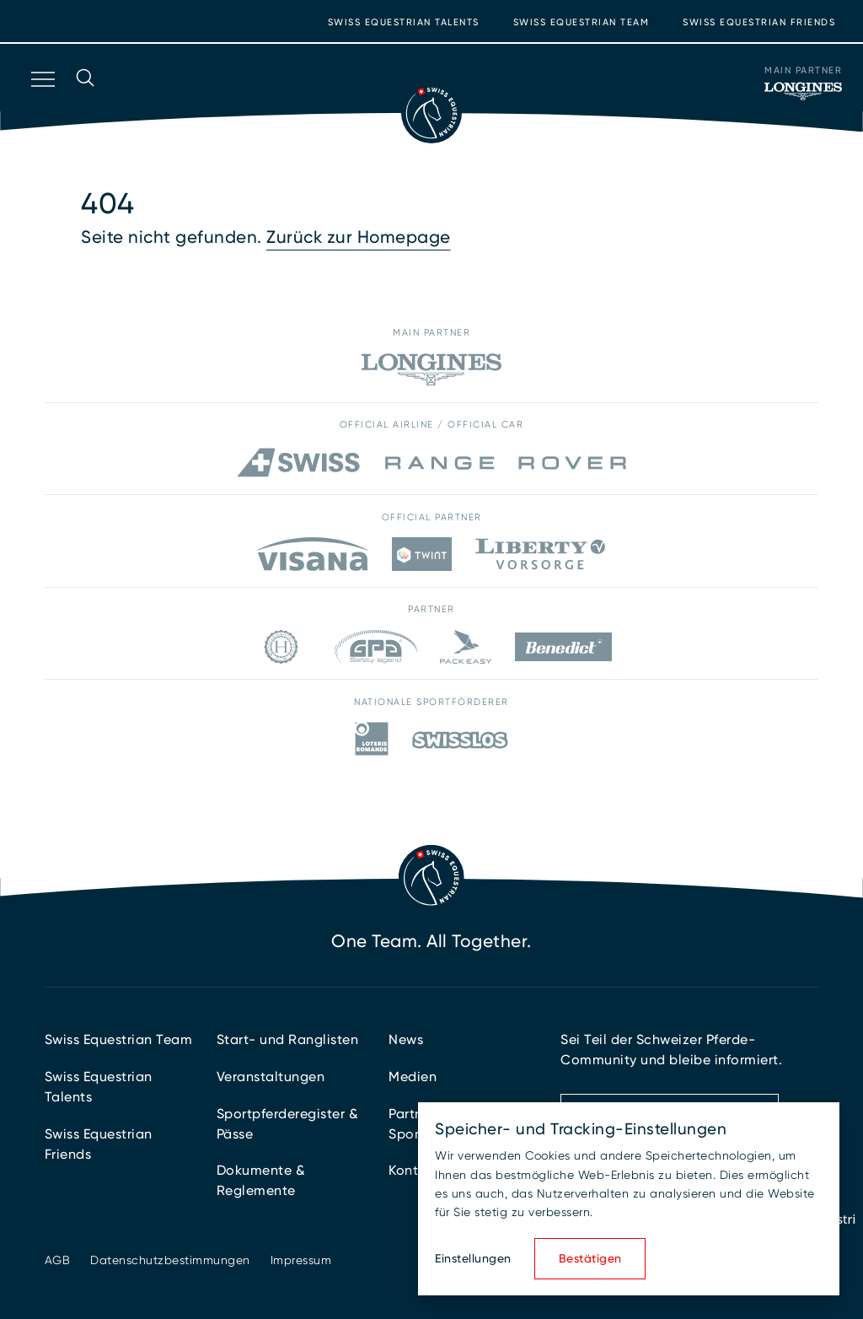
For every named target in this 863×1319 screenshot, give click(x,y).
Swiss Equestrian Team (581, 22)
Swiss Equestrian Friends (759, 22)
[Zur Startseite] (431, 113)
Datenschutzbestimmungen (170, 1260)
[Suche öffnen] (85, 101)
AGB (58, 1260)
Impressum (301, 1260)
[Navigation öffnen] (41, 101)
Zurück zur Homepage (358, 237)
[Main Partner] (803, 91)
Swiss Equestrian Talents (404, 22)
